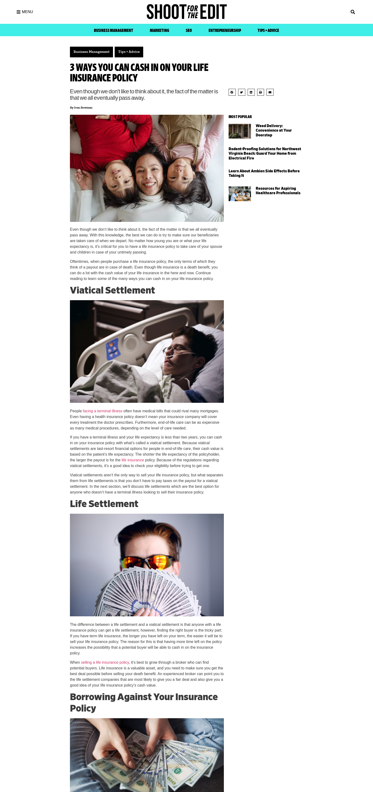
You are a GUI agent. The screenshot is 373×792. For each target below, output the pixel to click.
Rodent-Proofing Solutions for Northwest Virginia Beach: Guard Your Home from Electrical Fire (265, 153)
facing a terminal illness (102, 411)
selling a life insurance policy (105, 662)
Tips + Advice (268, 30)
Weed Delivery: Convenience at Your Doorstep (274, 130)
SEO (189, 30)
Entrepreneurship (225, 30)
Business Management (113, 30)
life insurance (133, 460)
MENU (27, 12)
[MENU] (18, 12)
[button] (315, 12)
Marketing (159, 30)
